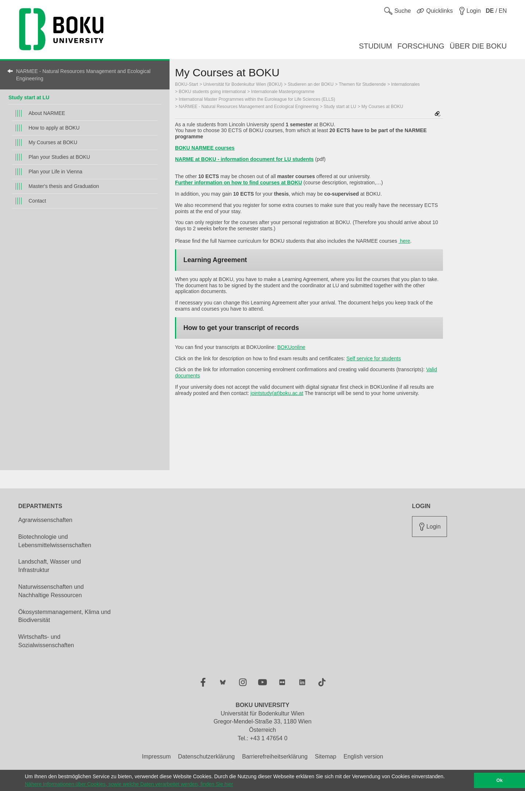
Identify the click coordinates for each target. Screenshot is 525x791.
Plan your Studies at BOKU (59, 157)
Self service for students (373, 358)
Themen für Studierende (362, 84)
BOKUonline (291, 347)
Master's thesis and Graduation (63, 186)
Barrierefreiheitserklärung (275, 756)
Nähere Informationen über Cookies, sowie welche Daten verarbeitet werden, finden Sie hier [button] (129, 784)
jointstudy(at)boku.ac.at (276, 393)
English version (363, 756)
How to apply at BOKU (53, 128)
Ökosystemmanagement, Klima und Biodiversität (64, 616)
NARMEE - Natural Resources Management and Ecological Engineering (83, 74)
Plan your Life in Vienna (55, 171)
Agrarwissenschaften (45, 520)
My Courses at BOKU (52, 142)
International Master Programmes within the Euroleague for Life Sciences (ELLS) (257, 99)
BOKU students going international (212, 91)
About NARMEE (46, 113)
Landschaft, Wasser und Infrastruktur (49, 565)
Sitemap (326, 756)
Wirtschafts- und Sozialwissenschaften (46, 641)
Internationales (405, 84)
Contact (37, 201)
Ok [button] (500, 780)
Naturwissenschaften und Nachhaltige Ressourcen (51, 591)
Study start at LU (28, 97)
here (404, 241)
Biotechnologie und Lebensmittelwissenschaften (54, 541)
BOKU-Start (186, 84)
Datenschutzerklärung (206, 756)
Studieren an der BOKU (311, 84)
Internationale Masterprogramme (283, 91)
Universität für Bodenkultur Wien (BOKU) (243, 84)
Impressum (156, 756)
